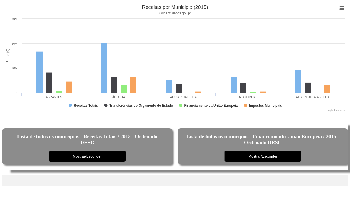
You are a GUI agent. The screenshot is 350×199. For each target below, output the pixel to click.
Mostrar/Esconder (87, 156)
